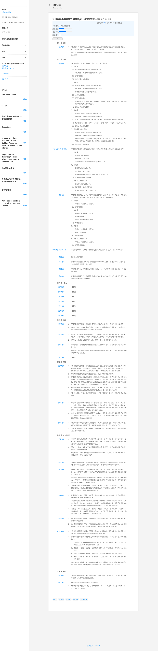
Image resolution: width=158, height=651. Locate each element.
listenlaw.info (6, 12)
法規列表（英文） (8, 68)
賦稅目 (68, 599)
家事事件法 (6, 127)
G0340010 (84, 599)
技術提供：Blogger (93, 646)
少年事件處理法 (8, 168)
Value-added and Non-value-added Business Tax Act (11, 203)
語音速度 (55, 29)
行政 (54, 599)
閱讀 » (25, 99)
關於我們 (5, 79)
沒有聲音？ (6, 74)
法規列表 (5, 66)
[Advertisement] (93, 626)
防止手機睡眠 (65, 26)
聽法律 (57, 4)
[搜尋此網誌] (14, 32)
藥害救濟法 (6, 190)
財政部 (61, 599)
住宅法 (4, 106)
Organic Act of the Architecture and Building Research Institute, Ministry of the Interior (12, 143)
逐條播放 (108, 23)
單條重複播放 (117, 23)
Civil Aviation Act (9, 95)
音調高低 (55, 32)
